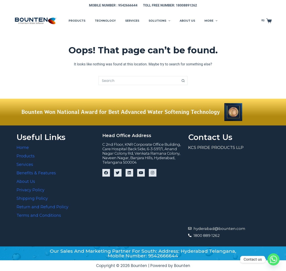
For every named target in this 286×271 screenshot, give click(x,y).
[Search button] (183, 80)
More (211, 20)
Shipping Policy (32, 198)
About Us (26, 181)
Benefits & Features (36, 173)
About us (187, 20)
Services (132, 20)
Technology (105, 20)
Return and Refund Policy (42, 206)
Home (23, 147)
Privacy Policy (30, 190)
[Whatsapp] (273, 259)
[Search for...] (138, 80)
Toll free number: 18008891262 (170, 5)
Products (77, 20)
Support (235, 20)
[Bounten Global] (228, 187)
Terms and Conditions (39, 215)
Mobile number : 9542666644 (113, 5)
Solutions (160, 20)
